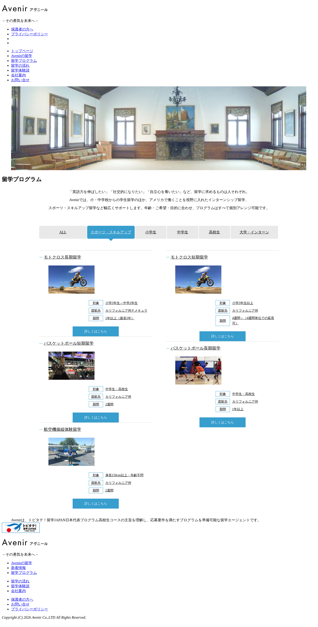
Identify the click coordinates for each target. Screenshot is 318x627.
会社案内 (18, 81)
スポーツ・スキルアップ (111, 238)
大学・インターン (254, 238)
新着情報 (18, 573)
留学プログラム (24, 66)
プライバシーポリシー (29, 34)
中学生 (182, 238)
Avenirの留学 (21, 61)
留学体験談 (20, 76)
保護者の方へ (22, 29)
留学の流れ (20, 71)
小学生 (150, 238)
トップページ (22, 56)
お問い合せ (20, 85)
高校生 (214, 238)
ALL (62, 238)
